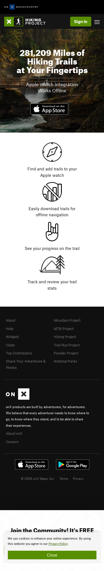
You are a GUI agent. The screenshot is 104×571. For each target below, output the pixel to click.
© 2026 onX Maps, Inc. (38, 478)
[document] (52, 547)
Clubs (10, 345)
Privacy (78, 478)
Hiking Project (65, 336)
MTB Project (63, 328)
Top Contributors (19, 353)
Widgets (12, 336)
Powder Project (66, 353)
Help (9, 328)
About (10, 320)
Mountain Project (67, 320)
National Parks (65, 361)
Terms (63, 478)
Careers (12, 442)
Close (52, 554)
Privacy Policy (58, 544)
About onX (14, 433)
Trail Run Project (67, 345)
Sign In (80, 21)
